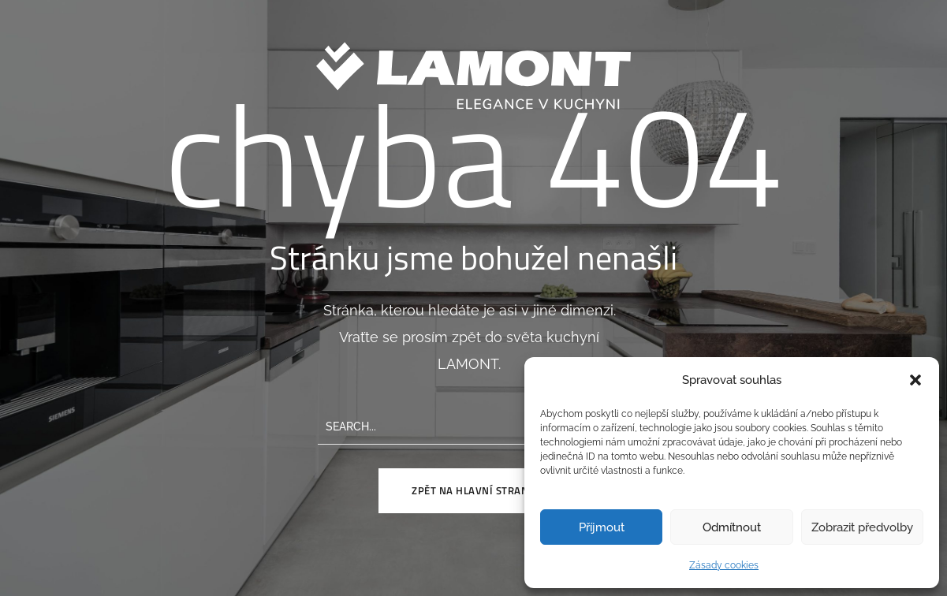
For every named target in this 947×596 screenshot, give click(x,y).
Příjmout (601, 527)
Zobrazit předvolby (862, 527)
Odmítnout (732, 527)
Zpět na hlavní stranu (473, 490)
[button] (915, 380)
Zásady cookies (724, 565)
